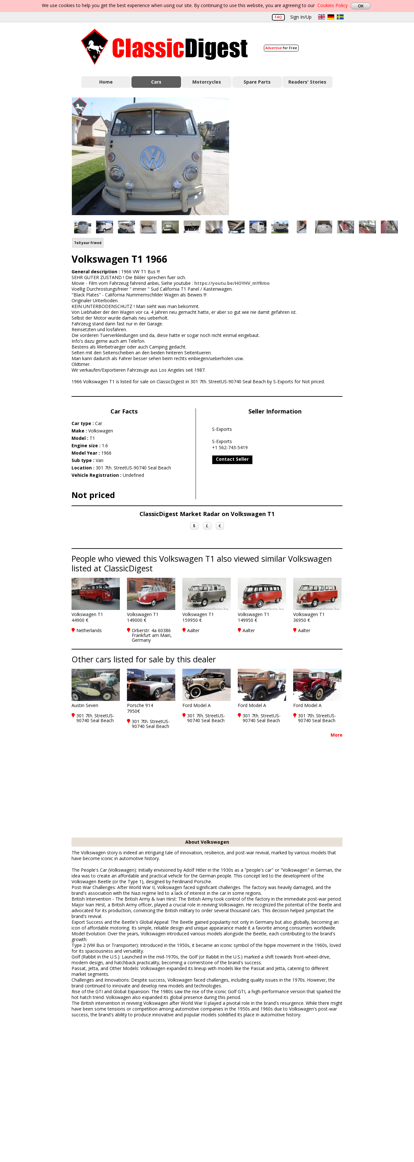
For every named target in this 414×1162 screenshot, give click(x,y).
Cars (156, 82)
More (336, 735)
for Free (281, 47)
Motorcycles (206, 82)
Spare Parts (257, 82)
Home (106, 82)
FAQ (278, 16)
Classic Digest (164, 47)
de (330, 17)
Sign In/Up (301, 17)
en (321, 17)
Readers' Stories (307, 82)
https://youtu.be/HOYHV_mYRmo (232, 283)
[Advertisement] (292, 155)
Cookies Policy (332, 5)
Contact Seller (232, 459)
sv (340, 17)
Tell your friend (87, 243)
